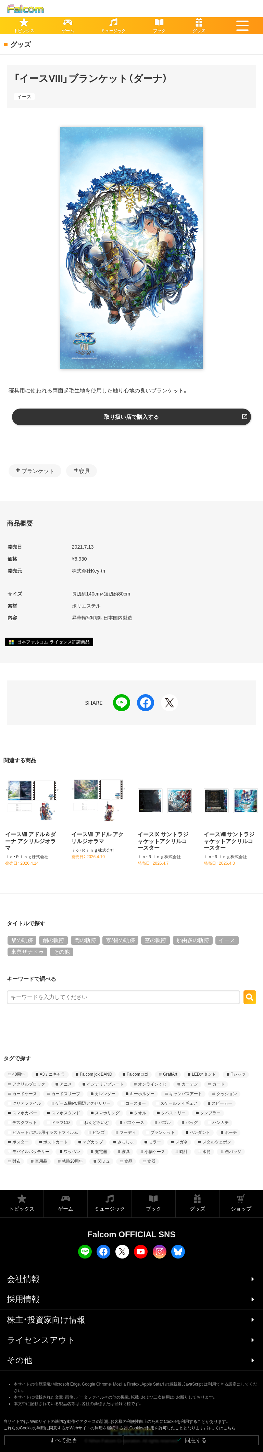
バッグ (192, 1122)
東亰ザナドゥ (27, 952)
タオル (140, 1113)
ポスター (20, 1142)
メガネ (181, 1142)
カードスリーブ (65, 1093)
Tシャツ (238, 1074)
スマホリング (107, 1113)
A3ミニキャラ (52, 1074)
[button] (242, 26)
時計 (183, 1151)
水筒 (206, 1151)
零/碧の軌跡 (120, 940)
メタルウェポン (216, 1142)
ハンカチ (220, 1122)
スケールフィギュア (178, 1103)
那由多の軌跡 (192, 940)
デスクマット (24, 1122)
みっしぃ (125, 1142)
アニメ (66, 1084)
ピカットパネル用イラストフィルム (45, 1132)
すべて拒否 (63, 1440)
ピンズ (98, 1132)
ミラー (155, 1142)
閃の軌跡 (85, 940)
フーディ (128, 1132)
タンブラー (210, 1113)
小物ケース (155, 1151)
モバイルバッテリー (30, 1151)
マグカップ (93, 1142)
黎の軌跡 (22, 940)
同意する (191, 1440)
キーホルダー (142, 1093)
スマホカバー (24, 1113)
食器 (151, 1161)
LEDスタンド (204, 1074)
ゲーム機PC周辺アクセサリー (83, 1103)
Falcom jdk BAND (96, 1074)
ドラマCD (60, 1122)
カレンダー (105, 1093)
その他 (61, 952)
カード (218, 1084)
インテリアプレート (105, 1084)
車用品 (41, 1161)
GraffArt (170, 1074)
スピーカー (222, 1103)
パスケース (134, 1122)
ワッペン (72, 1151)
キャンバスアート (185, 1093)
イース (24, 96)
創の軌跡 (53, 940)
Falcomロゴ (137, 1074)
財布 (16, 1161)
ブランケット (38, 471)
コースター (135, 1103)
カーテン (189, 1084)
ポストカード (55, 1142)
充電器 (101, 1151)
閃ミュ (104, 1161)
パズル (165, 1122)
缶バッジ (233, 1151)
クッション (226, 1093)
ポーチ (231, 1132)
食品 (128, 1161)
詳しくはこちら (221, 1428)
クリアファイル (26, 1103)
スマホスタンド (65, 1113)
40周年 (18, 1074)
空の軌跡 (155, 940)
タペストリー (173, 1113)
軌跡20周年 (72, 1161)
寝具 (84, 471)
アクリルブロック (28, 1084)
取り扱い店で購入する (131, 417)
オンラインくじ (152, 1084)
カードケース (24, 1093)
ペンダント (200, 1132)
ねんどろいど (96, 1122)
